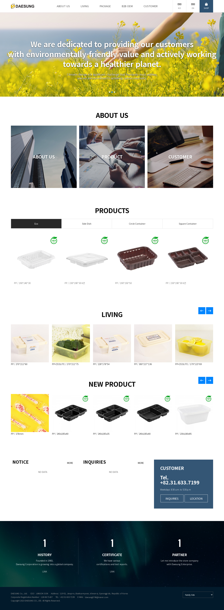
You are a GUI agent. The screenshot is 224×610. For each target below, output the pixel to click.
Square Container (188, 223)
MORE (122, 462)
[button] (109, 92)
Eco (36, 223)
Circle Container (137, 223)
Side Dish (86, 223)
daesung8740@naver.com (96, 597)
